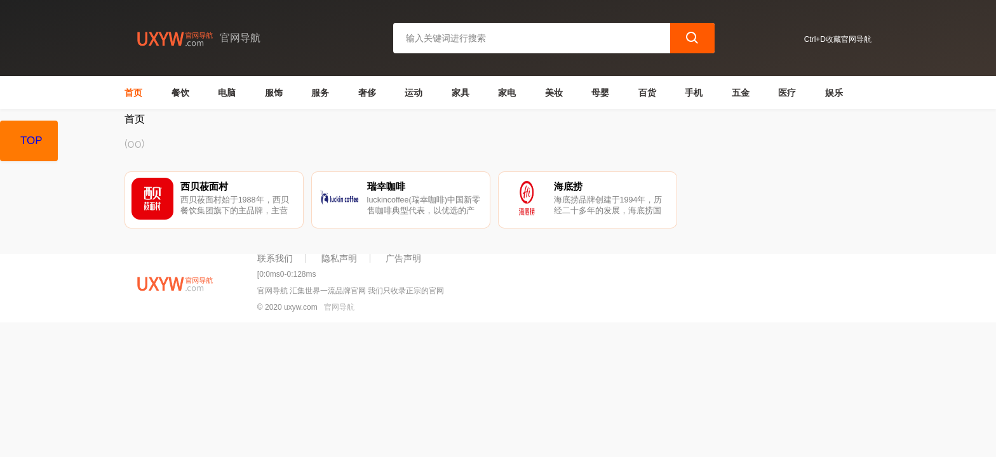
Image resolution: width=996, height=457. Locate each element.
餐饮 (180, 92)
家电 (507, 92)
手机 (694, 92)
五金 (741, 92)
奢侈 (367, 92)
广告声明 (403, 258)
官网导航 (339, 307)
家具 (460, 92)
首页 (133, 92)
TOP (31, 141)
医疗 (787, 92)
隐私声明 (339, 258)
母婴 (600, 92)
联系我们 (275, 258)
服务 (320, 92)
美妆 (554, 92)
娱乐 (834, 92)
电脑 (227, 92)
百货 (647, 92)
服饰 (274, 92)
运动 (413, 92)
